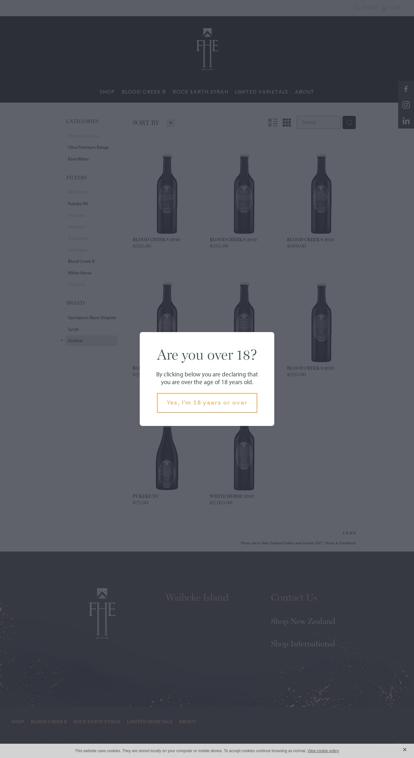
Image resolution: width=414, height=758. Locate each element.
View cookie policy (323, 751)
